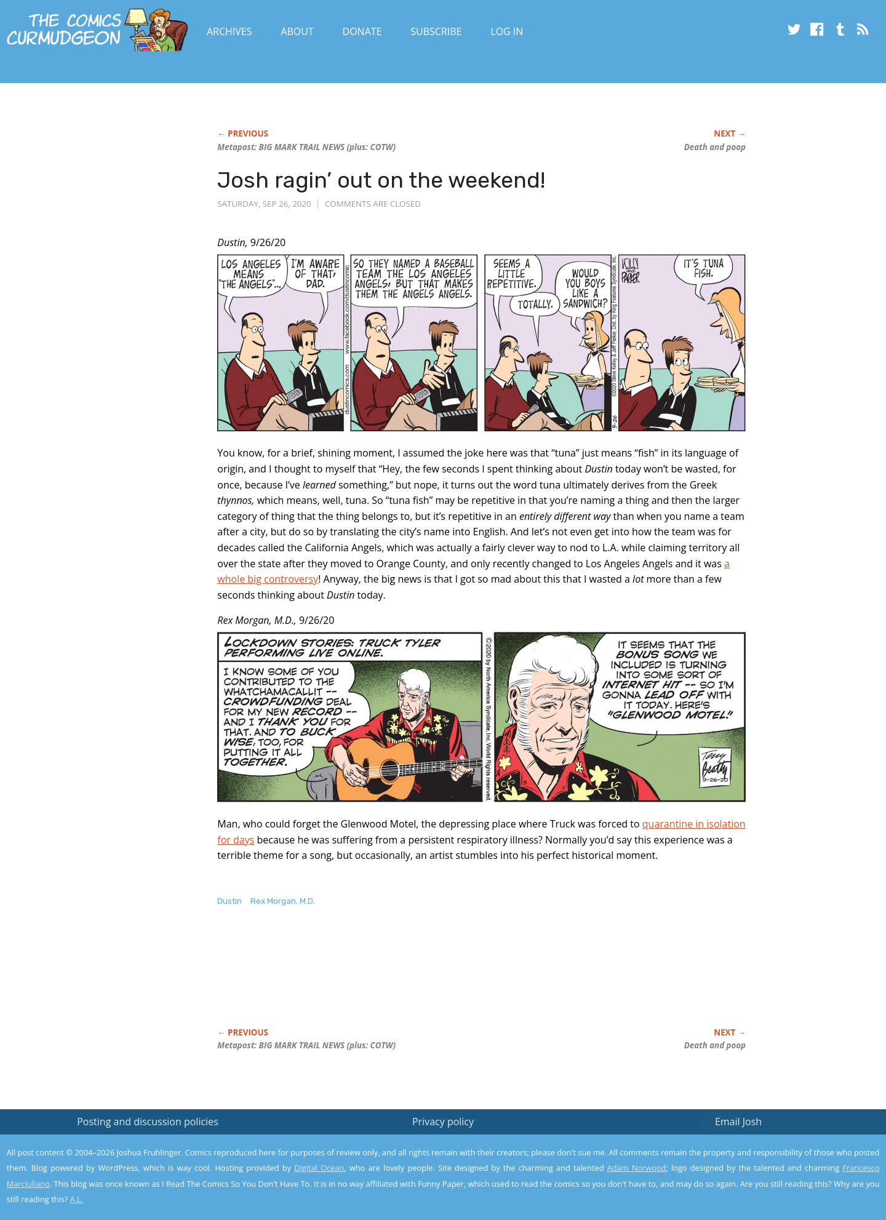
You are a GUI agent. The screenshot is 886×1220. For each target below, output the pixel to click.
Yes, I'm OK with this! (781, 1174)
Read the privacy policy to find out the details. (776, 1143)
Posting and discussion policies (147, 1121)
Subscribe (435, 31)
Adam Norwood (636, 1167)
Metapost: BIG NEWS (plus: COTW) (306, 147)
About (297, 31)
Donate (362, 31)
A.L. (77, 1199)
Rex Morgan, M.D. (282, 901)
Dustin (229, 901)
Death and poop (715, 147)
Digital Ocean (319, 1167)
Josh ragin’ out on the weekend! (381, 180)
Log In (506, 31)
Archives (229, 31)
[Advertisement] (441, 980)
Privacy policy (443, 1121)
